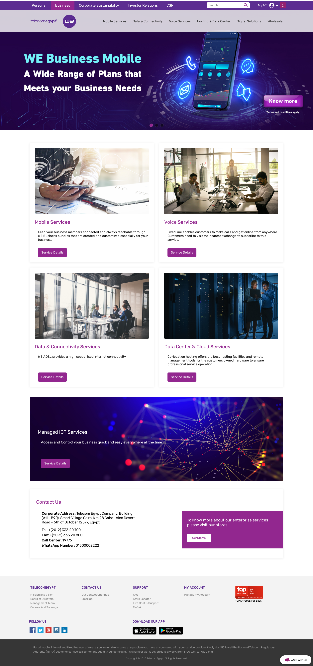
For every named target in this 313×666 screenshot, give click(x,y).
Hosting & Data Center (213, 21)
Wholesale (274, 21)
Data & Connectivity (148, 21)
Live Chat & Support (145, 602)
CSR (169, 5)
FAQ (135, 594)
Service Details (52, 252)
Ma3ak (137, 606)
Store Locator (142, 598)
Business (62, 5)
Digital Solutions (249, 21)
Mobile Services (114, 21)
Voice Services (180, 21)
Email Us (87, 598)
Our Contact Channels (95, 594)
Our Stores (199, 537)
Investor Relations (143, 5)
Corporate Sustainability (99, 5)
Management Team (42, 602)
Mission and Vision (41, 594)
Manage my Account (197, 594)
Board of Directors (41, 598)
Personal (39, 5)
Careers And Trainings (44, 606)
